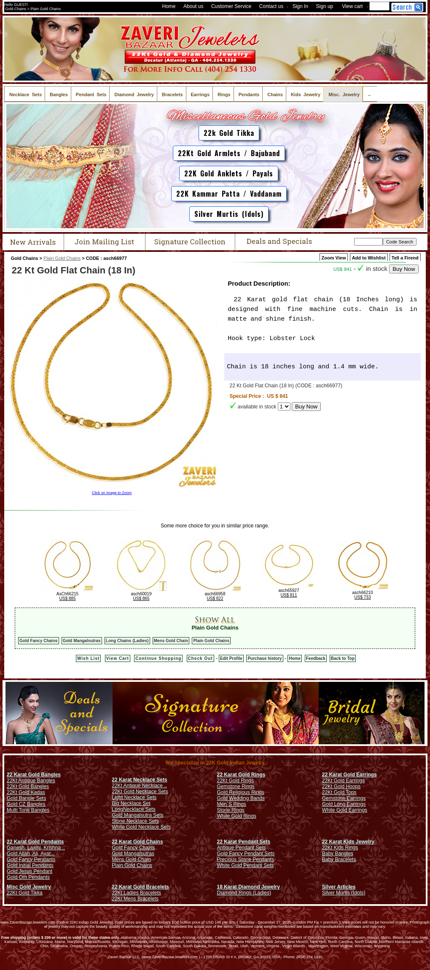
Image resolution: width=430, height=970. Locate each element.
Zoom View (334, 257)
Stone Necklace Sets (135, 821)
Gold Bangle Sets (26, 798)
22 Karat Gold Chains (137, 842)
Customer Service (231, 6)
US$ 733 (363, 597)
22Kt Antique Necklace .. (139, 786)
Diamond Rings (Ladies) (244, 893)
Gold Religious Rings (240, 792)
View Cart (117, 658)
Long (117, 809)
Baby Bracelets (339, 859)
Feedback (315, 658)
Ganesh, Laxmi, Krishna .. (36, 848)
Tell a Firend (405, 257)
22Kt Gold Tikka (25, 893)
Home (169, 6)
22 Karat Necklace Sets (139, 780)
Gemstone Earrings (344, 798)
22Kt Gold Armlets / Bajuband (229, 153)
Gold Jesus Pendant (29, 871)
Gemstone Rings (236, 786)
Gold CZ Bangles (26, 804)
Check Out (200, 658)
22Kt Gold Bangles (28, 786)
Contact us (271, 6)
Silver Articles (339, 887)
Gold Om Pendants (28, 877)
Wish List (88, 658)
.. (370, 94)
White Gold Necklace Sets (141, 827)
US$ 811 (289, 595)
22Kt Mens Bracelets (135, 899)
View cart (352, 6)
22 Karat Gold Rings (241, 775)
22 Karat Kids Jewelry (348, 842)
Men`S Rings (231, 804)
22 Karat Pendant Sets (244, 842)
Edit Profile (231, 658)
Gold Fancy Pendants (31, 859)
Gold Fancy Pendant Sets (246, 854)
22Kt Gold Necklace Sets (140, 791)
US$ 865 (141, 598)
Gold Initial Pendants (30, 865)
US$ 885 (67, 598)
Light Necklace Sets (134, 797)
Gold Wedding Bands (241, 798)
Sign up (324, 6)
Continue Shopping (158, 658)
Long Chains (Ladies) (127, 640)
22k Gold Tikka (229, 133)
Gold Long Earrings (344, 804)
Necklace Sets (139, 809)
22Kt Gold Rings (235, 781)
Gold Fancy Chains (38, 640)
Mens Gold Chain (171, 640)
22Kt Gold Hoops (341, 786)
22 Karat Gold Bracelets (140, 887)
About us (193, 6)
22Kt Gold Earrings (343, 781)
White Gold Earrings (344, 810)
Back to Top (343, 658)
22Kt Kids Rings (340, 848)
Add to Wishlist (369, 257)
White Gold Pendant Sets (245, 865)
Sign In (300, 6)
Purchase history (264, 658)
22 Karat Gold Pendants (35, 842)
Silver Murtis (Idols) (228, 214)
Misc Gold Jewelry (29, 887)
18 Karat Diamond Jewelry (248, 887)
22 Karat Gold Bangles (34, 775)
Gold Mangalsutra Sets (137, 815)
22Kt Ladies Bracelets (136, 893)
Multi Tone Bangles (28, 810)
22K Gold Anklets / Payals (228, 173)
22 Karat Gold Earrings (349, 775)
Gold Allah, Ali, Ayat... (31, 854)
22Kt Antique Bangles (31, 781)
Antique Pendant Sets (241, 848)
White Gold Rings (236, 816)
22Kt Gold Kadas (26, 792)
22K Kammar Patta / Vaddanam (229, 194)
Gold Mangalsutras (82, 640)
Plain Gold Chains (62, 258)
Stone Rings (231, 810)
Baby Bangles (337, 854)
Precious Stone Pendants (245, 859)
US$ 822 (215, 598)
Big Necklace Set (131, 803)
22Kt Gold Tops (339, 792)
